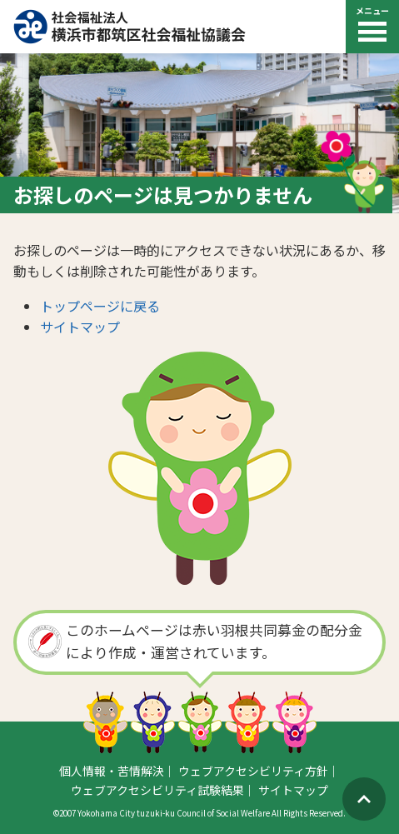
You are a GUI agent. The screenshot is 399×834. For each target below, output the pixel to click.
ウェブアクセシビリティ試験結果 (157, 790)
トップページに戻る (100, 306)
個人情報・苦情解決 (111, 770)
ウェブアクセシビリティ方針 (253, 770)
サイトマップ (80, 327)
